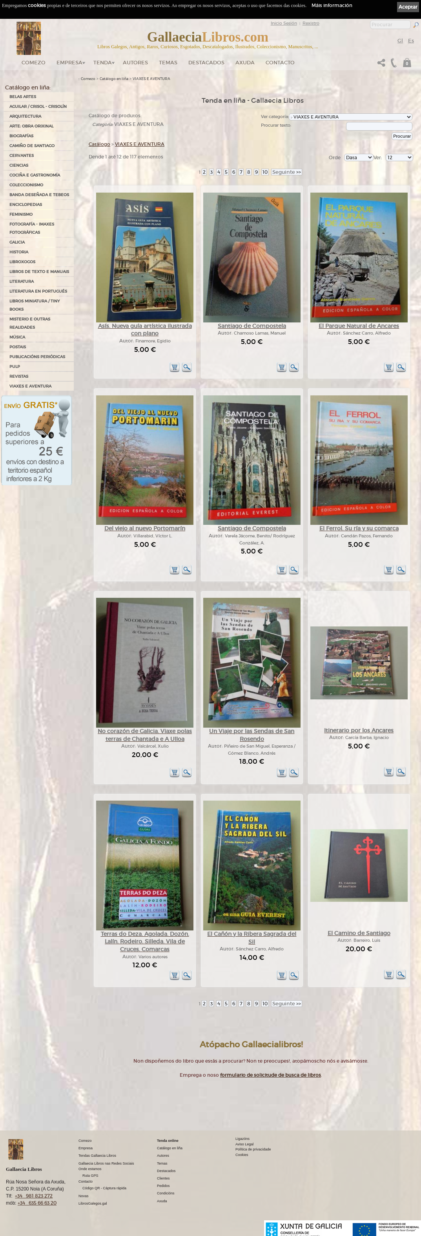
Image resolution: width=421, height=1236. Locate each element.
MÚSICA (17, 337)
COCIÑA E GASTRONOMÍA (34, 175)
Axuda (245, 62)
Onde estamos (90, 1169)
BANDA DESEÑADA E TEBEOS (39, 194)
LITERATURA (21, 281)
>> (286, 172)
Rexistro (311, 23)
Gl (400, 40)
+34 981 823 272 (34, 1196)
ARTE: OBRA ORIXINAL (31, 126)
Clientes (163, 1178)
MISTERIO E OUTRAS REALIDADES (29, 323)
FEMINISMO (21, 214)
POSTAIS (17, 347)
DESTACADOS (206, 62)
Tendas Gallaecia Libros (97, 1156)
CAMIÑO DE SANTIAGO (32, 145)
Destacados (166, 1171)
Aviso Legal (244, 1144)
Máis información (332, 5)
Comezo (34, 62)
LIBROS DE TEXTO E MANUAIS (39, 271)
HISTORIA (18, 252)
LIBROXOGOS (22, 261)
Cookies (241, 1155)
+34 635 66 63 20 (37, 1203)
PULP (14, 366)
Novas (83, 1196)
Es (411, 40)
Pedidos (163, 1186)
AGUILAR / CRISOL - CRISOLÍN (38, 106)
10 (265, 172)
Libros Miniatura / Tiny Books (34, 305)
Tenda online (168, 1141)
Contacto (280, 62)
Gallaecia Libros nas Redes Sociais (106, 1163)
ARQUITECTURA (25, 116)
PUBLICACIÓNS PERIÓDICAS (37, 356)
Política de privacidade (253, 1149)
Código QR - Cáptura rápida (104, 1188)
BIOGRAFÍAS (21, 135)
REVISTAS (18, 376)
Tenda (102, 62)
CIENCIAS (18, 165)
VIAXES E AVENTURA (30, 386)
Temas (168, 62)
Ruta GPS (90, 1176)
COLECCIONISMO (26, 184)
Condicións (166, 1193)
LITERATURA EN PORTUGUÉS (38, 291)
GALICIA (17, 242)
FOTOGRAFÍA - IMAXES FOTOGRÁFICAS (31, 228)
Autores (135, 62)
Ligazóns (242, 1139)
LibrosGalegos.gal (92, 1203)
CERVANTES (21, 155)
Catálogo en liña (114, 79)
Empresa (69, 62)
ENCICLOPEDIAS (25, 204)
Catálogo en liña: (28, 87)
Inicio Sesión (284, 23)
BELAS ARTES (22, 96)
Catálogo (99, 144)
